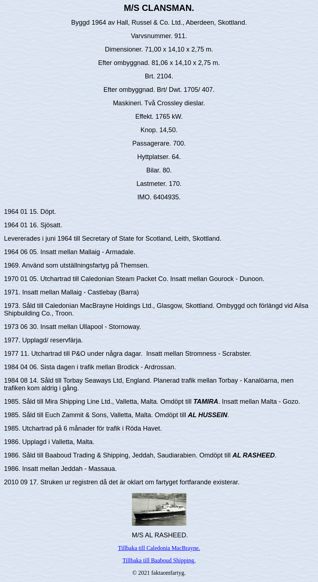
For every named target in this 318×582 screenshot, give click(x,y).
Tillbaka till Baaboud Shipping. (159, 560)
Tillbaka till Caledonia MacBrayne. (159, 548)
